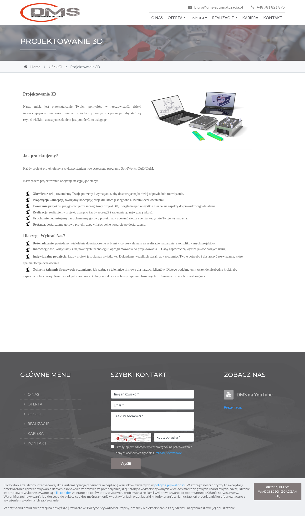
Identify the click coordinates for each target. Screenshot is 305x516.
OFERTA (175, 17)
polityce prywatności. (170, 485)
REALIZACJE (223, 17)
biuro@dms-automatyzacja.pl (218, 7)
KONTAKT (272, 17)
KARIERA (250, 17)
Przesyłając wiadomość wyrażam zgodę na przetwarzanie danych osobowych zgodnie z (154, 450)
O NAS (157, 17)
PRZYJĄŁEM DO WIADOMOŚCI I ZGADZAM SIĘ (277, 492)
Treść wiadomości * (152, 421)
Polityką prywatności (168, 453)
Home (35, 66)
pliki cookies (62, 493)
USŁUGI (197, 17)
